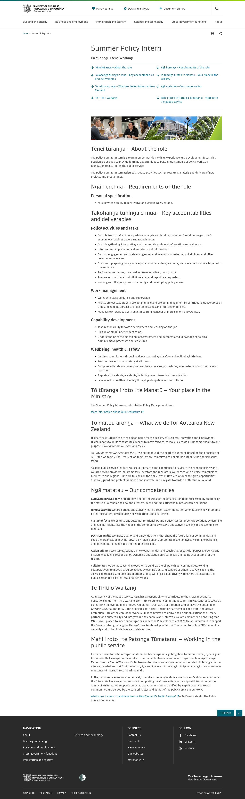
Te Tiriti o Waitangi (106, 98)
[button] (239, 713)
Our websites (135, 753)
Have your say (104, 8)
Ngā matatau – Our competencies (181, 86)
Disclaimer (46, 793)
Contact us (134, 735)
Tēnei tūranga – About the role (113, 67)
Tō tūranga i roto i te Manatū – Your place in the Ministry (189, 77)
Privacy (61, 793)
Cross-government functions (40, 753)
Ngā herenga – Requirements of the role (185, 67)
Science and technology (88, 735)
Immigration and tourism (38, 760)
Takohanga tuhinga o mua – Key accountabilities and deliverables (124, 77)
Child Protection (81, 793)
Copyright (29, 793)
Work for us (134, 760)
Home (25, 33)
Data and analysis (138, 8)
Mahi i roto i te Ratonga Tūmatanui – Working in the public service (189, 100)
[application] (220, 33)
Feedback (133, 741)
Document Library (174, 8)
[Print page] (212, 33)
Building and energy (35, 741)
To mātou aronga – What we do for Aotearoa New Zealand (125, 88)
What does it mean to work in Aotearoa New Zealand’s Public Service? (134, 696)
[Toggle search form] (217, 8)
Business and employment (39, 747)
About (26, 735)
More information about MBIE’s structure (117, 412)
